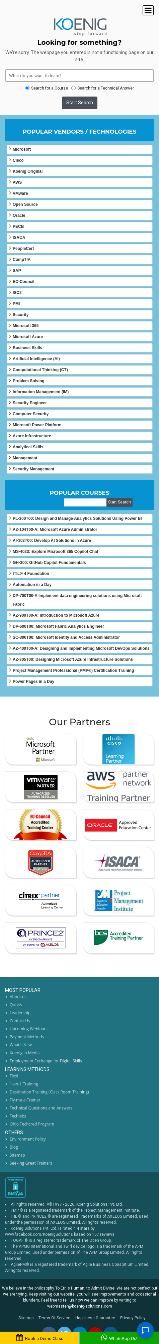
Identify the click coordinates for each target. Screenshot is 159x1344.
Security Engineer (30, 403)
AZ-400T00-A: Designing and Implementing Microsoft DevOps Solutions (81, 648)
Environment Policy (28, 1139)
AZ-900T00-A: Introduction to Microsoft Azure (56, 615)
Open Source (25, 204)
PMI (16, 303)
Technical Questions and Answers (41, 1108)
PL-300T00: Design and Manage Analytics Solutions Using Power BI (77, 518)
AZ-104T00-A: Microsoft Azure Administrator (55, 529)
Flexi (14, 1076)
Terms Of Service (54, 1318)
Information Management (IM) (41, 392)
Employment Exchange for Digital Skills (46, 1061)
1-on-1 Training (24, 1084)
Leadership (20, 1013)
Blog (14, 1147)
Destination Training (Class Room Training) (49, 1092)
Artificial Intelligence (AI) (36, 358)
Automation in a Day (32, 584)
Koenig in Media (24, 1053)
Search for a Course (46, 88)
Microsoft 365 (25, 325)
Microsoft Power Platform (37, 425)
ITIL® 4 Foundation (31, 573)
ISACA (19, 237)
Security (20, 314)
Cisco (18, 160)
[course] (85, 502)
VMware (20, 193)
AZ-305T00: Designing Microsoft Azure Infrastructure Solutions (73, 659)
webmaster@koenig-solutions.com (79, 1306)
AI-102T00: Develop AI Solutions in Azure (52, 540)
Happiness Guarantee (95, 1318)
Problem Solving (29, 381)
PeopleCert (23, 248)
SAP (17, 270)
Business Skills (27, 347)
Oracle (19, 215)
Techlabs (18, 1116)
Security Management (33, 469)
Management (25, 458)
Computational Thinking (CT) (40, 369)
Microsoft (22, 149)
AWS (17, 182)
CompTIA (21, 259)
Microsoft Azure (28, 336)
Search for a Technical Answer (102, 88)
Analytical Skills (28, 447)
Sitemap (17, 1155)
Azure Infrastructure (32, 436)
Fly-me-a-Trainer (25, 1100)
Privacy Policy (133, 1318)
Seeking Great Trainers (31, 1163)
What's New (21, 1045)
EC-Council (23, 281)
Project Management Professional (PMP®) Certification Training (73, 670)
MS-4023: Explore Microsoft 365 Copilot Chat (55, 551)
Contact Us (20, 1021)
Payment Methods (27, 1037)
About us (18, 997)
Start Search (79, 102)
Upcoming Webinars (29, 1029)
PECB (18, 226)
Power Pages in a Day (33, 681)
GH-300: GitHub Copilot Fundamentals (49, 562)
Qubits (16, 1005)
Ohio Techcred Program (32, 1124)
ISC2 (17, 292)
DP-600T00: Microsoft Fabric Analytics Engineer (58, 626)
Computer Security (31, 414)
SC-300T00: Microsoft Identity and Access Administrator (66, 637)
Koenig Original (28, 171)
